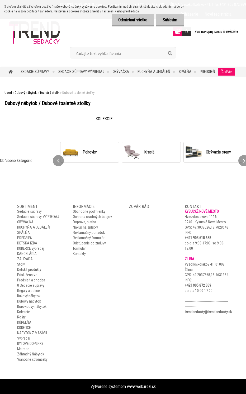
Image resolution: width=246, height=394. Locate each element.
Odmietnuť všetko (132, 19)
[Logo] (36, 32)
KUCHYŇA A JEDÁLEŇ (154, 71)
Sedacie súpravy (35, 71)
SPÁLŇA (185, 71)
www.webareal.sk (141, 386)
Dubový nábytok (26, 93)
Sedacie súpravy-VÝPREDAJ (81, 71)
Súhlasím (170, 19)
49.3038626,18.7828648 (210, 227)
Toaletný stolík (49, 93)
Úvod (8, 93)
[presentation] (58, 160)
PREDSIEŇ (207, 71)
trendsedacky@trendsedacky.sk (208, 312)
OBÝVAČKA (121, 71)
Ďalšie (226, 71)
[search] (169, 53)
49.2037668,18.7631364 (210, 275)
